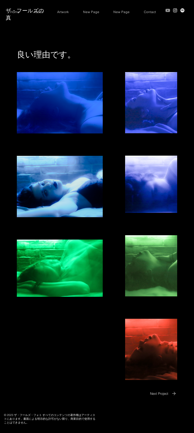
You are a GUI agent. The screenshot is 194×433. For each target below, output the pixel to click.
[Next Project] (163, 393)
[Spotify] (182, 10)
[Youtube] (167, 10)
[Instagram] (175, 10)
